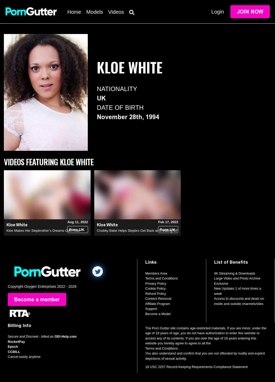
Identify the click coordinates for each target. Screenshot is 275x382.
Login (217, 12)
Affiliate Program (157, 304)
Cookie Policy (155, 288)
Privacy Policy (155, 283)
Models (94, 12)
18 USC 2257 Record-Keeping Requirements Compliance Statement (196, 367)
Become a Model (158, 314)
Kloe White (16, 224)
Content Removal (158, 299)
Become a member (37, 299)
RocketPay (16, 342)
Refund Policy (155, 294)
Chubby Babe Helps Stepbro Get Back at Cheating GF (137, 231)
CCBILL (14, 352)
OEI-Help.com (66, 336)
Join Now (250, 12)
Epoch (13, 347)
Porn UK (76, 229)
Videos (116, 12)
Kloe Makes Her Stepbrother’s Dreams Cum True (43, 231)
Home (74, 12)
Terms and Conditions (161, 278)
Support (151, 309)
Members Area (156, 273)
